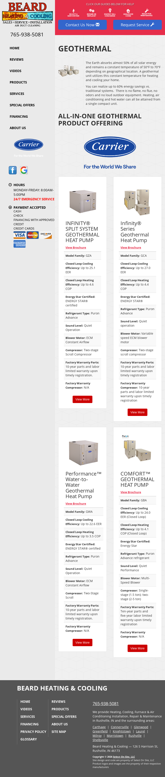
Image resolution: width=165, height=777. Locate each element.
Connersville (120, 727)
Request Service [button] (137, 24)
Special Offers (22, 105)
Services (17, 93)
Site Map (59, 731)
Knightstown (122, 731)
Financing (19, 116)
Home (14, 48)
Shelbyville (100, 740)
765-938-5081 (106, 703)
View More (82, 399)
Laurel (140, 731)
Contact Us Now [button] (82, 24)
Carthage (99, 727)
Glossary (28, 739)
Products (18, 82)
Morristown (115, 736)
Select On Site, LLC (124, 756)
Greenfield (100, 731)
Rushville (135, 736)
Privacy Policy (33, 731)
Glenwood (141, 727)
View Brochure (76, 247)
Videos (15, 71)
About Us (18, 128)
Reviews (16, 59)
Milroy (97, 736)
